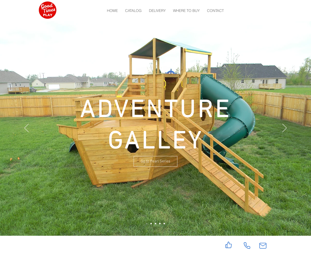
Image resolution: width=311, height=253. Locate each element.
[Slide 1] (146, 223)
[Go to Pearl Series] (155, 161)
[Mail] (263, 245)
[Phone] (247, 245)
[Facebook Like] (68, 244)
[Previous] (26, 128)
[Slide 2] (151, 223)
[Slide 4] (160, 223)
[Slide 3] (155, 223)
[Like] (228, 245)
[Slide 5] (164, 223)
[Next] (284, 128)
